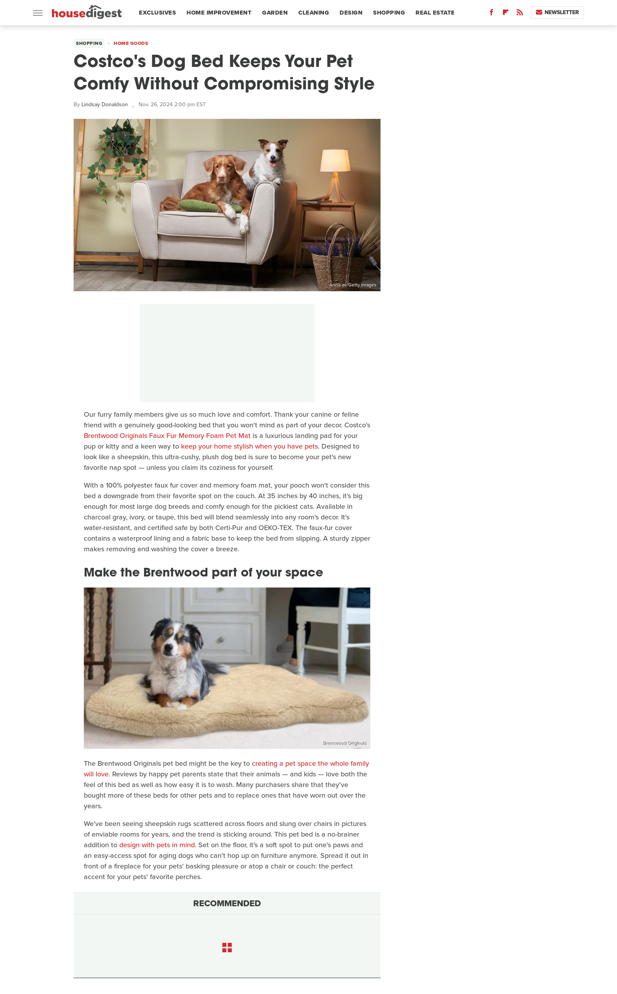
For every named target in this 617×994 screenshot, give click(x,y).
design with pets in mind (157, 845)
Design (351, 12)
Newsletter (557, 12)
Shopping (389, 12)
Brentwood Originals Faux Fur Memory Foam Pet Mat (167, 435)
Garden (275, 12)
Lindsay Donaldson (104, 104)
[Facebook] (491, 14)
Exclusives (157, 12)
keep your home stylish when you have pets (249, 446)
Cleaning (313, 12)
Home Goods (131, 43)
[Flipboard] (505, 14)
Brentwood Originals (344, 742)
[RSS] (520, 14)
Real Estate (435, 12)
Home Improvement (219, 12)
